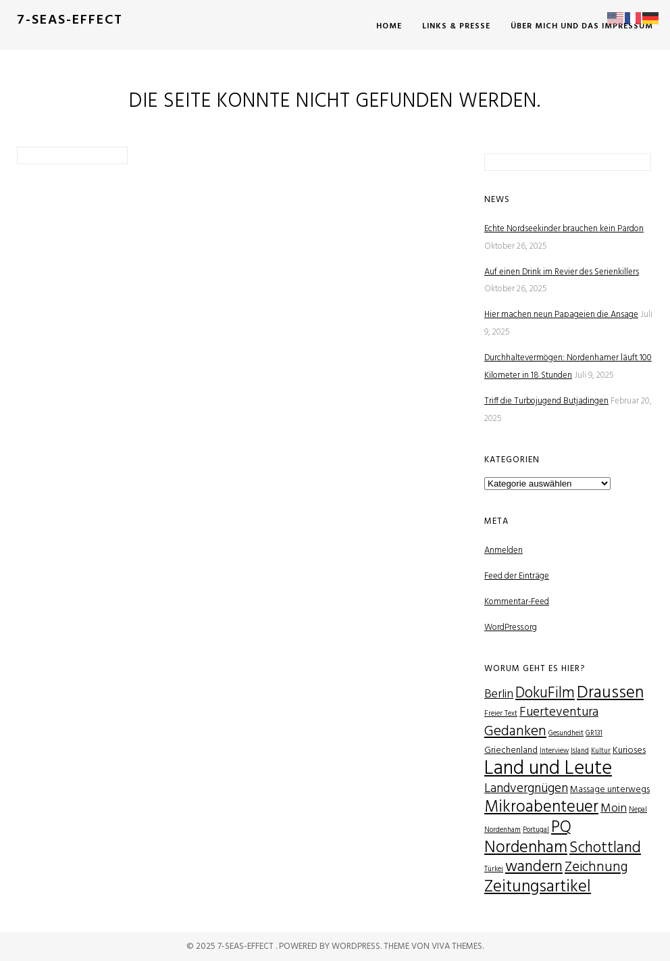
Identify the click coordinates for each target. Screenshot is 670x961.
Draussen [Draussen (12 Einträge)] (610, 693)
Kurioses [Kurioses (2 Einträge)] (629, 750)
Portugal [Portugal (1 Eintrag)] (536, 830)
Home (389, 26)
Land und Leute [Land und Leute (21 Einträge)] (548, 769)
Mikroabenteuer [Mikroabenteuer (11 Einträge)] (541, 807)
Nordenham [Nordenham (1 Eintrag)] (502, 830)
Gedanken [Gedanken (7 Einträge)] (515, 731)
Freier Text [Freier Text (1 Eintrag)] (500, 714)
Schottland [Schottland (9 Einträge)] (605, 848)
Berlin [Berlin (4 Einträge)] (498, 694)
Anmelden (503, 550)
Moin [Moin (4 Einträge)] (613, 808)
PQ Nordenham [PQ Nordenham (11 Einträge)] (527, 837)
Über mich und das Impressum (582, 26)
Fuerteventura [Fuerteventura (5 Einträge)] (558, 712)
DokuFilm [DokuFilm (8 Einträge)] (545, 693)
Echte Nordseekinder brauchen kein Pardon (564, 229)
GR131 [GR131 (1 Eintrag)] (594, 733)
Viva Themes (457, 946)
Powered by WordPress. (331, 946)
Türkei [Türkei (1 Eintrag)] (493, 869)
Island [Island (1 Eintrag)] (580, 751)
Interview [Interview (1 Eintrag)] (554, 751)
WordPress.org (510, 627)
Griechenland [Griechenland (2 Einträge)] (511, 750)
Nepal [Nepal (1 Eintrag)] (638, 810)
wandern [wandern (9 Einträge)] (534, 867)
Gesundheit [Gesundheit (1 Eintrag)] (566, 733)
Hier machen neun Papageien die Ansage (561, 314)
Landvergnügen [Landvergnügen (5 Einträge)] (526, 789)
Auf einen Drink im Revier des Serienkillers (561, 272)
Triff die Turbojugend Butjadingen (546, 401)
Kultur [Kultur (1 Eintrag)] (601, 751)
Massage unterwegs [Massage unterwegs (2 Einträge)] (610, 789)
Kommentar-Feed (516, 602)
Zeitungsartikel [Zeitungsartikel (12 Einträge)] (537, 887)
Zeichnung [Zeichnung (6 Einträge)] (596, 867)
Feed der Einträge (516, 576)
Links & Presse (456, 26)
